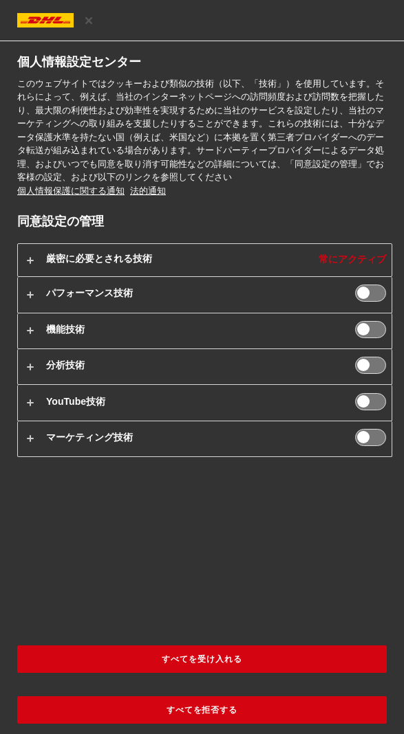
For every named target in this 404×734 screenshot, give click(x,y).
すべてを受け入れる (202, 659)
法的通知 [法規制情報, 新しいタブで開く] (148, 191)
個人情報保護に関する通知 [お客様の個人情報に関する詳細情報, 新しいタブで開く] (71, 191)
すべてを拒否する (202, 710)
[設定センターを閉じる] (89, 20)
